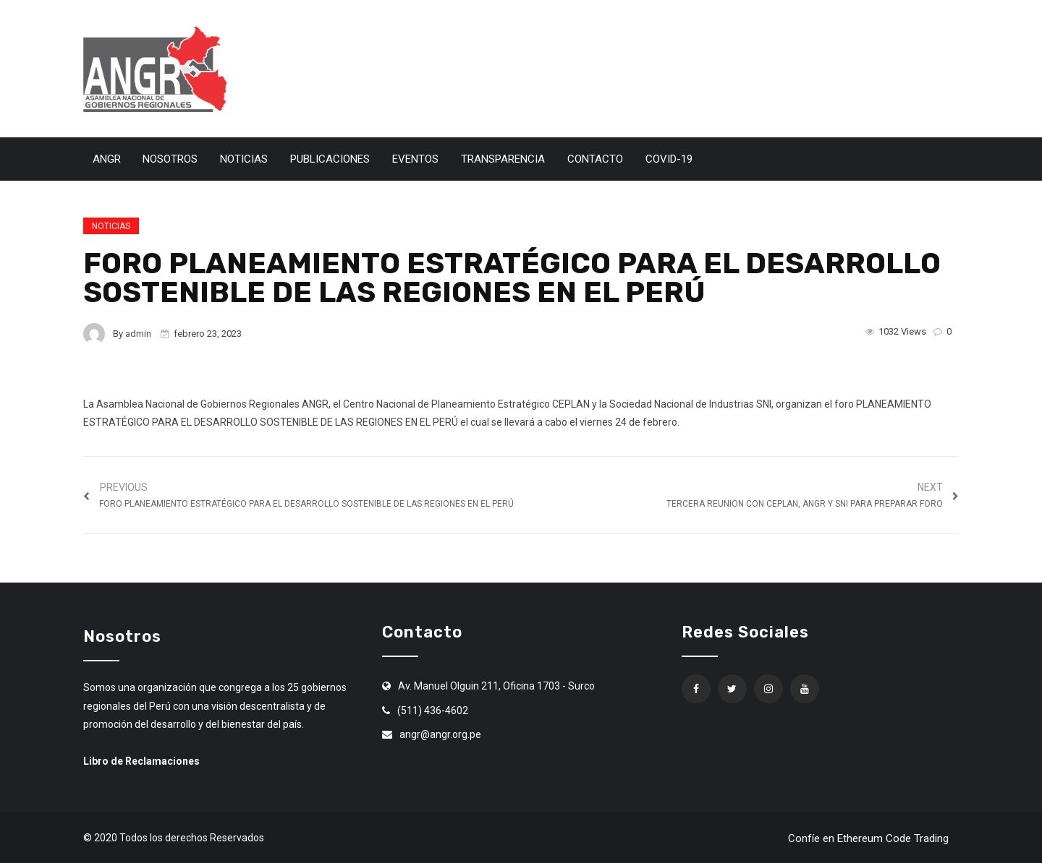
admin (138, 333)
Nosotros (170, 159)
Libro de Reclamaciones (141, 761)
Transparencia (503, 159)
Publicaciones (330, 159)
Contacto (595, 159)
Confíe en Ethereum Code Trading (868, 838)
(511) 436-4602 (432, 710)
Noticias (244, 159)
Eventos (415, 159)
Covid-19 (668, 159)
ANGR (107, 159)
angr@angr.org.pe (440, 734)
